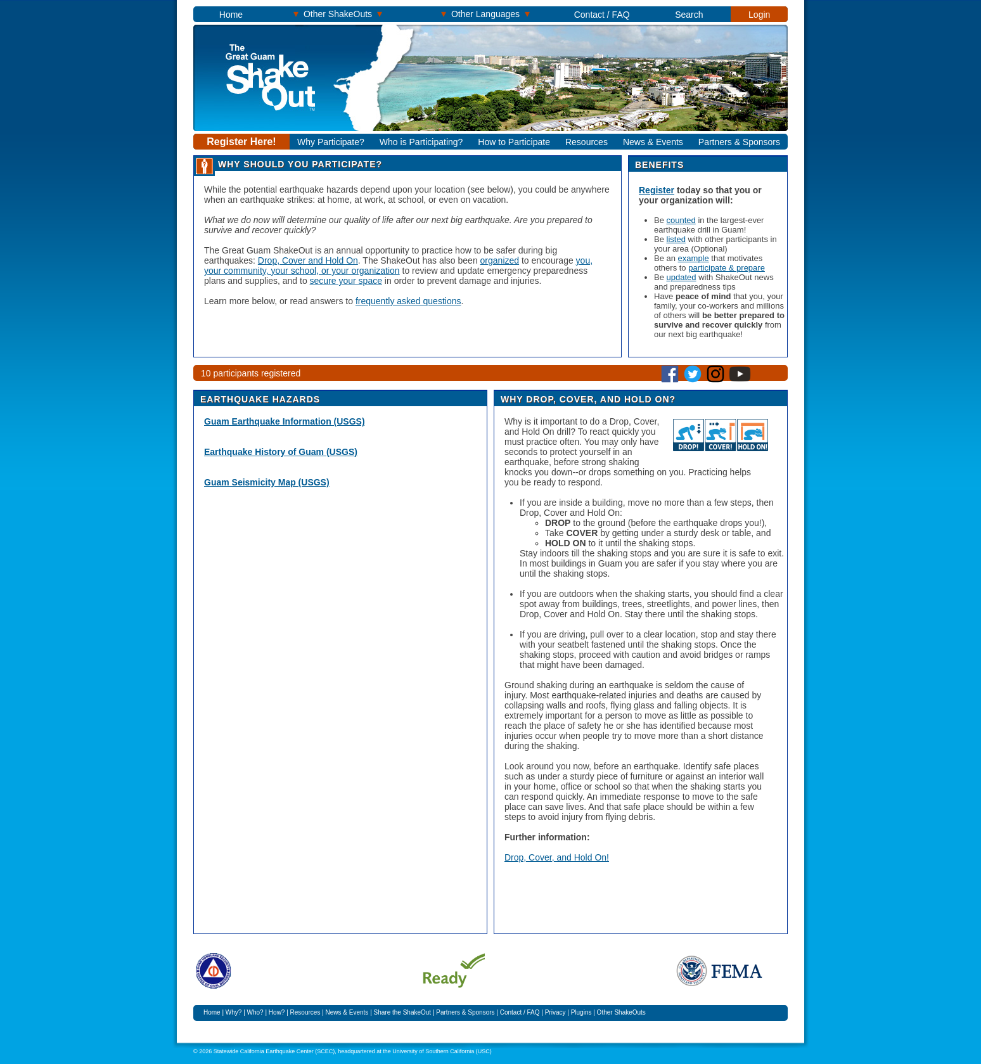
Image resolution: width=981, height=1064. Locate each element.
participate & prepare (726, 267)
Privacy (555, 1012)
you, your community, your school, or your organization (398, 265)
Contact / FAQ (602, 15)
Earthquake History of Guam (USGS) (280, 452)
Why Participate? (330, 142)
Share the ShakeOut (403, 1012)
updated (681, 277)
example (693, 258)
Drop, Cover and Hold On (308, 260)
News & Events (653, 142)
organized (500, 260)
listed (676, 239)
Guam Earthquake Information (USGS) (284, 421)
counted (681, 220)
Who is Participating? (421, 142)
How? (277, 1012)
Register (656, 190)
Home (231, 15)
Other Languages (485, 13)
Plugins (581, 1012)
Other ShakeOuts (337, 13)
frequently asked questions (408, 301)
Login (759, 15)
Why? (234, 1012)
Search (689, 15)
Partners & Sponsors (739, 142)
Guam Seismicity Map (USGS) (267, 482)
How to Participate (514, 142)
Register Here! (241, 141)
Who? (255, 1012)
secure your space (346, 281)
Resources (586, 142)
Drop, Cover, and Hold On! (556, 857)
